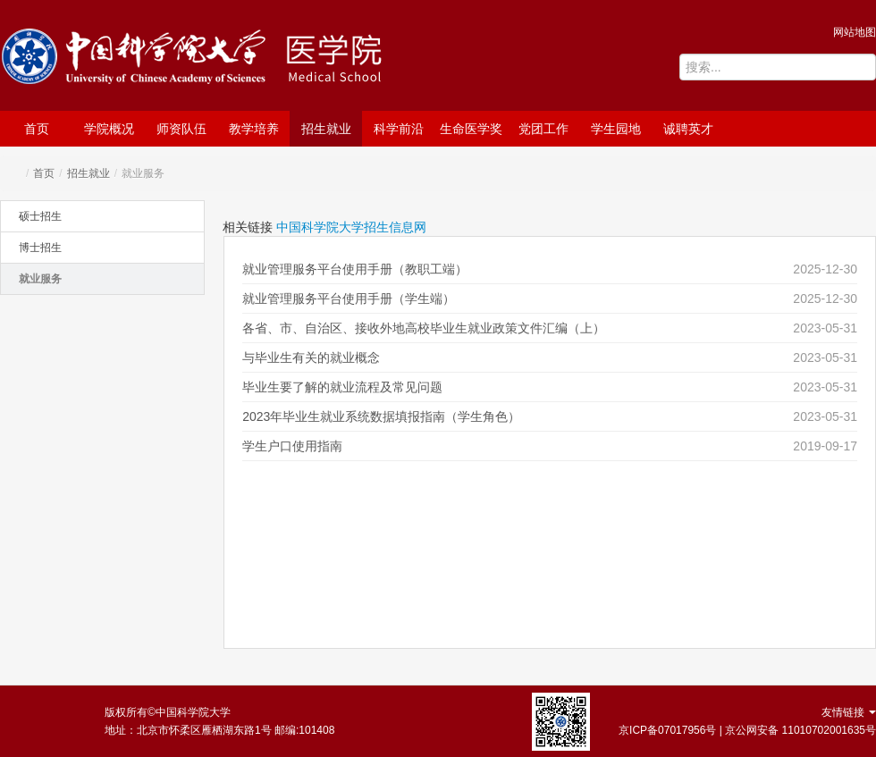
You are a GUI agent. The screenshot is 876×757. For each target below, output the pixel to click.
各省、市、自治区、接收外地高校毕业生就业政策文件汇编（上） (423, 328)
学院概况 (109, 129)
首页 (36, 129)
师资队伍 (181, 129)
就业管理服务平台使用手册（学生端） (348, 298)
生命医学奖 (471, 129)
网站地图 (854, 32)
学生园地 (616, 129)
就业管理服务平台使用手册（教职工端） (354, 269)
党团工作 (543, 129)
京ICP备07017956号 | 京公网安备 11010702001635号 (747, 730)
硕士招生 (40, 216)
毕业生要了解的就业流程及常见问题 (342, 387)
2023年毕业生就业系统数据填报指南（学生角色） (381, 416)
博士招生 (40, 247)
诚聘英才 (688, 129)
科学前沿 (399, 129)
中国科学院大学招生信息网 (351, 227)
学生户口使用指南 (292, 446)
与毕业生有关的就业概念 (311, 357)
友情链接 (848, 712)
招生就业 (326, 129)
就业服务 (40, 279)
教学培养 (254, 129)
